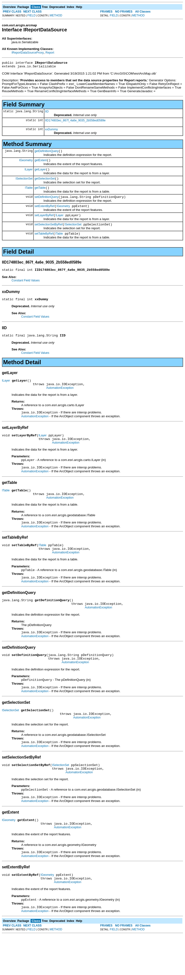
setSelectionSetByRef (48, 232)
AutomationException (59, 401)
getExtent (40, 163)
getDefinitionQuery (46, 153)
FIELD (31, 15)
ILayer (29, 172)
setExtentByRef (44, 212)
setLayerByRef (43, 222)
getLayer (40, 173)
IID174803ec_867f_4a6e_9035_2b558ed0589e (75, 122)
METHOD (56, 15)
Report (50, 52)
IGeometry (26, 163)
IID (47, 113)
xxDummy (51, 130)
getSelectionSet (44, 183)
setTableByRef (43, 242)
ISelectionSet (24, 182)
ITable (29, 192)
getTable (39, 193)
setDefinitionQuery (46, 202)
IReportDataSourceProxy (28, 52)
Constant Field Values (26, 290)
